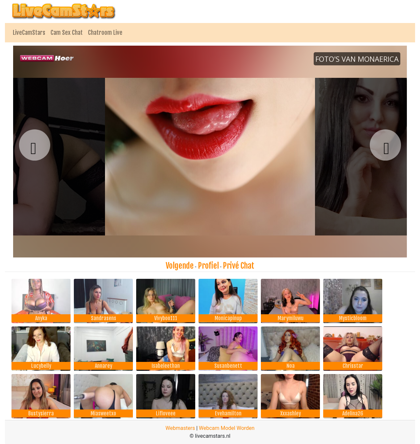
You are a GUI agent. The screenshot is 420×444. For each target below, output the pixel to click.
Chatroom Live (105, 32)
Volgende (180, 266)
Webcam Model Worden (227, 428)
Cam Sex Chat (67, 32)
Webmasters (180, 428)
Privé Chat (238, 266)
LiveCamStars (29, 32)
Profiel (208, 266)
